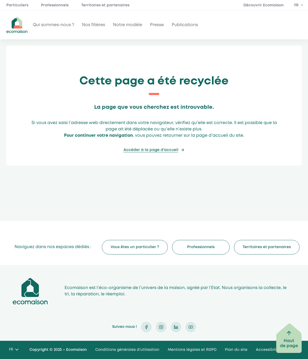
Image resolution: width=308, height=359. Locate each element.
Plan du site (236, 349)
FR (296, 5)
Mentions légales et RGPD (192, 349)
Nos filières (93, 25)
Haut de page (289, 343)
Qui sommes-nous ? (53, 25)
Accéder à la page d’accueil (151, 150)
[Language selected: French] (13, 350)
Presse (157, 25)
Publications (185, 25)
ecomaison (17, 25)
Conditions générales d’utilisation (127, 349)
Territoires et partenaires (105, 5)
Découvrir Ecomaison (263, 5)
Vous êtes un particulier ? (135, 247)
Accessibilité (268, 349)
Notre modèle (127, 25)
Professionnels (55, 5)
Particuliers (17, 5)
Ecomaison (30, 291)
